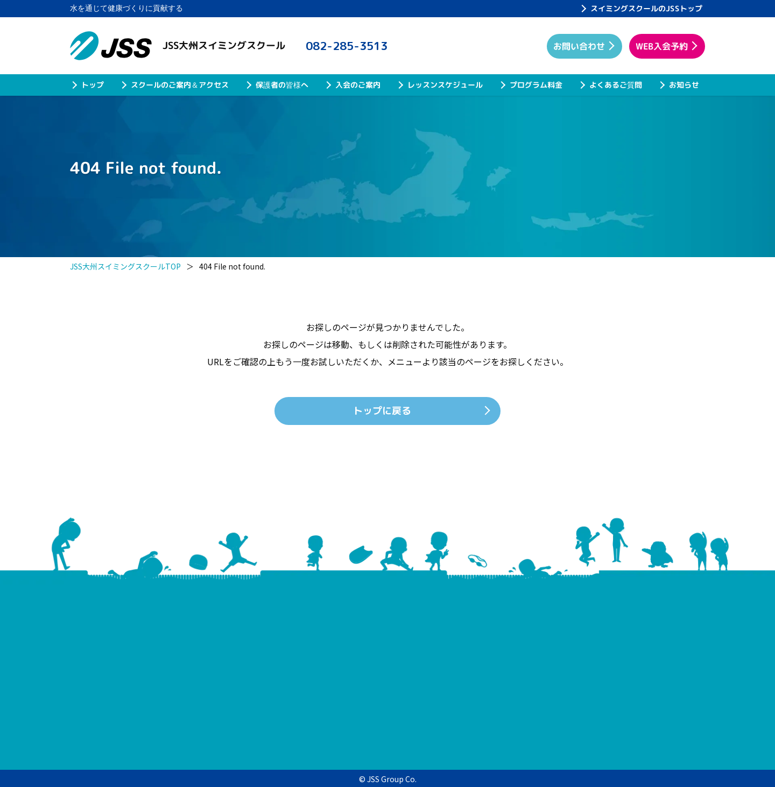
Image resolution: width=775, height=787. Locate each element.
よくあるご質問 (615, 85)
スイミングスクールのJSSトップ (646, 8)
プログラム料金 (536, 85)
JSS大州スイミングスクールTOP (125, 266)
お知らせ (684, 85)
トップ (92, 85)
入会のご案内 (358, 85)
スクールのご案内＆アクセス (180, 85)
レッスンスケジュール (445, 85)
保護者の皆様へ (282, 85)
